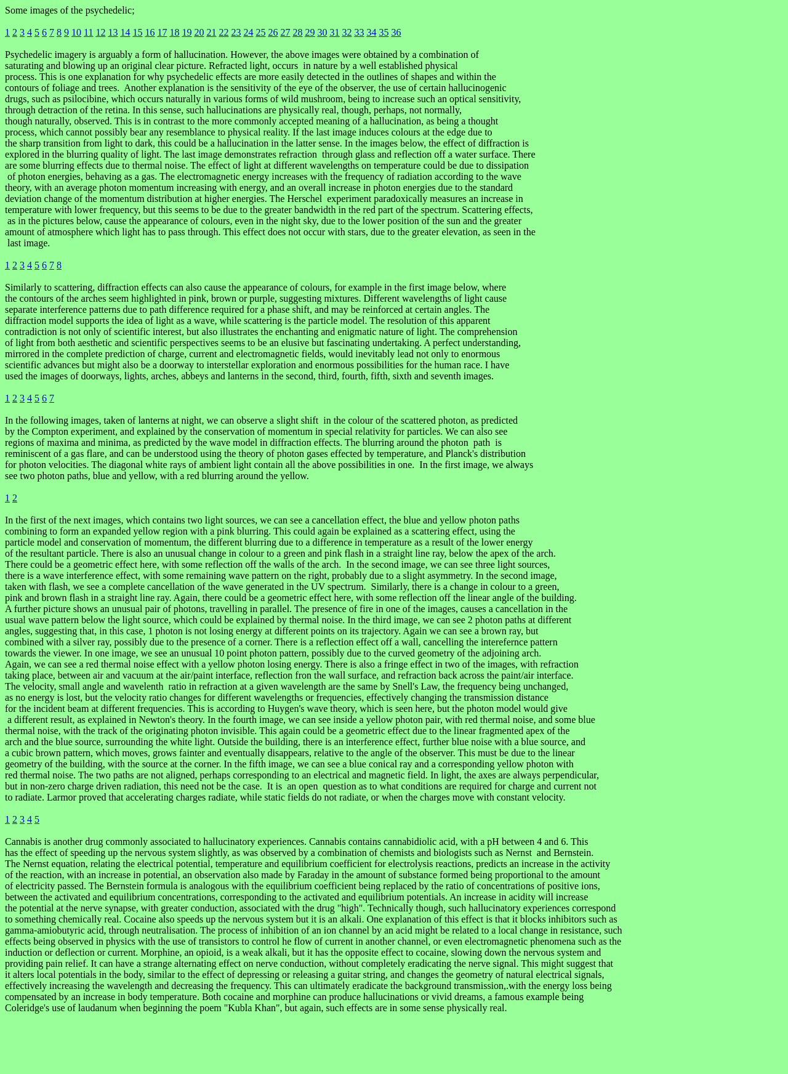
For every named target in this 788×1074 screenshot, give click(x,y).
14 (125, 32)
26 (273, 32)
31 (334, 32)
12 (100, 32)
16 (150, 32)
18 (174, 32)
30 (322, 32)
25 (260, 32)
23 (236, 32)
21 (211, 32)
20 (199, 32)
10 (76, 32)
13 (113, 32)
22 (223, 32)
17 (162, 32)
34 (371, 32)
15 (137, 32)
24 (248, 32)
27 (285, 32)
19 (186, 32)
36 (396, 32)
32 (347, 32)
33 (359, 32)
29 (310, 32)
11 (88, 32)
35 (383, 32)
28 (297, 32)
